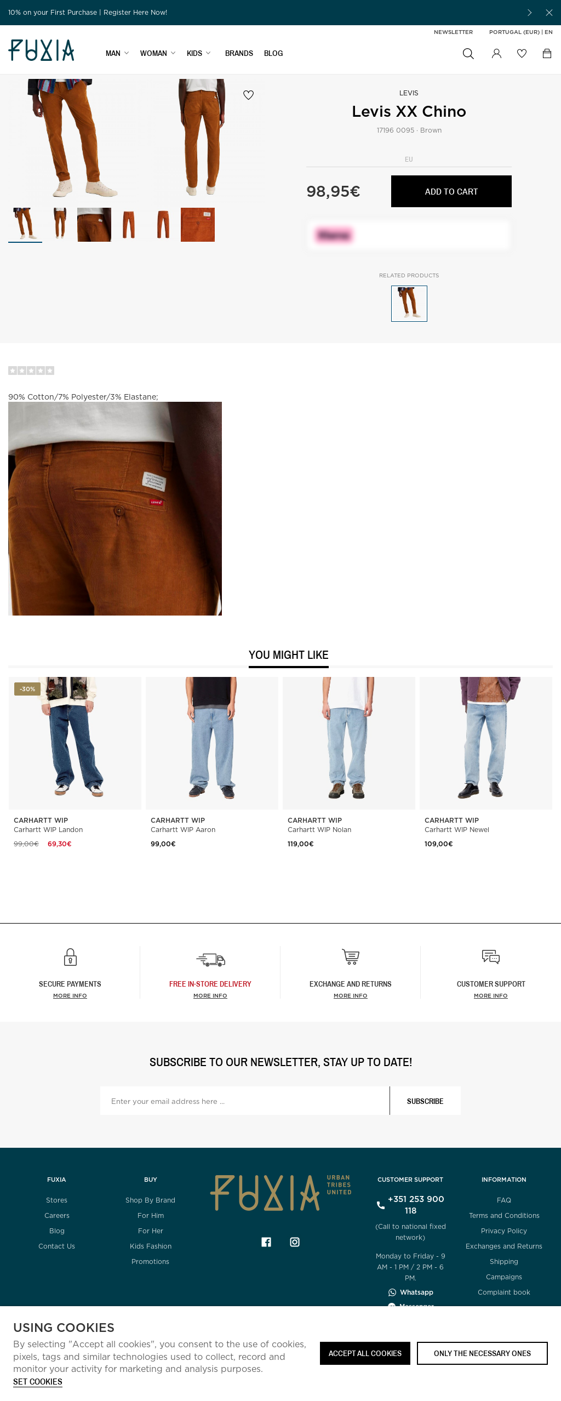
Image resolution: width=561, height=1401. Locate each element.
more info (210, 995)
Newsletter (453, 32)
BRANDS (239, 53)
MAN (113, 53)
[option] (263, 12)
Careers (57, 1215)
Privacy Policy (504, 1231)
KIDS (194, 53)
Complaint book (504, 1292)
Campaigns (504, 1277)
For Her (150, 1231)
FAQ (504, 1200)
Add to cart (451, 191)
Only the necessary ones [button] (482, 1353)
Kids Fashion (150, 1246)
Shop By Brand (150, 1200)
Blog (57, 1231)
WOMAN (153, 53)
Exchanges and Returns (504, 1246)
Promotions (150, 1261)
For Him (151, 1215)
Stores (56, 1200)
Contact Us (56, 1246)
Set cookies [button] (37, 1382)
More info (70, 995)
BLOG (273, 53)
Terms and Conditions (504, 1215)
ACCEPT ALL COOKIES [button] (365, 1353)
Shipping (504, 1261)
